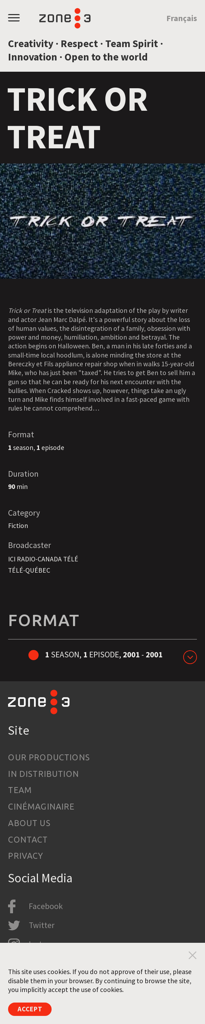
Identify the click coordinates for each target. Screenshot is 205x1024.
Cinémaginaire (41, 806)
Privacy (25, 855)
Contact (28, 839)
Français (181, 18)
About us (29, 822)
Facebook (46, 906)
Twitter (41, 925)
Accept (30, 1009)
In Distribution (43, 773)
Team (20, 789)
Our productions (49, 757)
